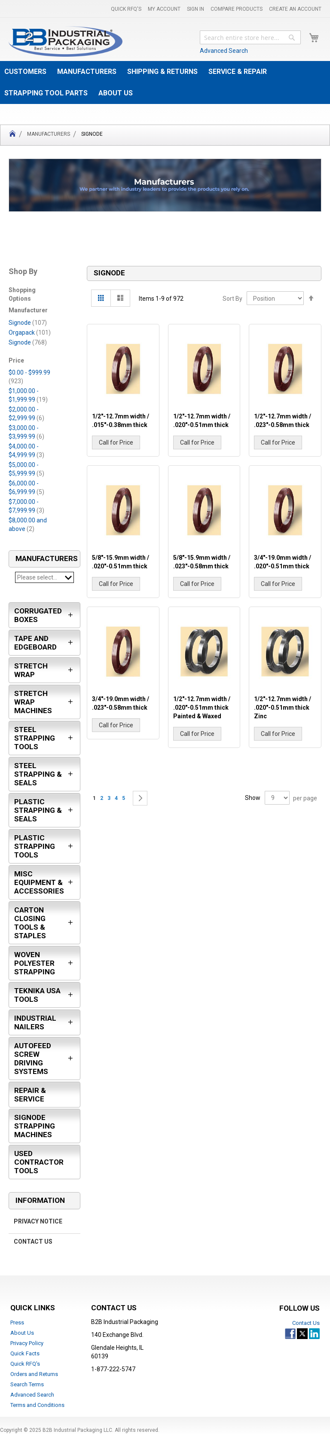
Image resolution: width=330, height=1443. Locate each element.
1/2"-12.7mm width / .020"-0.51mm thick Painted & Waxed (201, 708)
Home (12, 135)
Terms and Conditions (37, 1405)
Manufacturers (48, 134)
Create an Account (295, 9)
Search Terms (27, 1384)
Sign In (195, 9)
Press (17, 1322)
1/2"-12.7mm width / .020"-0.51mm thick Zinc (282, 708)
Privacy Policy (26, 1343)
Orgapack (30, 332)
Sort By (232, 298)
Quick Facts (25, 1353)
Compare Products (237, 9)
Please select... (44, 577)
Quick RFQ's (126, 9)
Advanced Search (224, 50)
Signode (28, 322)
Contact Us (33, 1242)
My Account (164, 9)
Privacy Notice (38, 1221)
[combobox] (250, 37)
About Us (22, 1333)
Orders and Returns (34, 1374)
